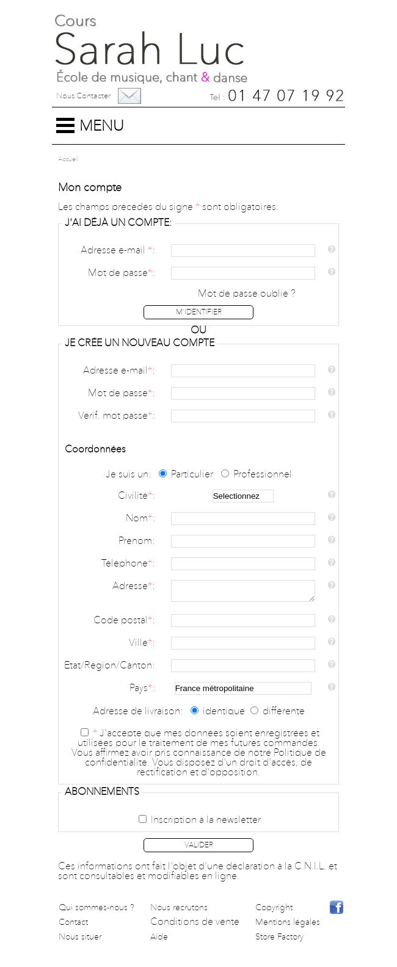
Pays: (142, 692)
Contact (73, 926)
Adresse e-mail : (118, 251)
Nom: (140, 519)
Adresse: (133, 587)
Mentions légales (287, 926)
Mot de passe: (121, 273)
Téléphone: (128, 564)
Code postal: (124, 624)
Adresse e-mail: (119, 371)
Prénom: (136, 541)
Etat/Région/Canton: (109, 670)
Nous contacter (83, 96)
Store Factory (279, 940)
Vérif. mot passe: (116, 416)
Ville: (142, 647)
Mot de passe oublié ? (247, 294)
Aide (159, 940)
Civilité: (136, 496)
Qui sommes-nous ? (96, 911)
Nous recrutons (179, 911)
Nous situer (80, 940)
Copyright (274, 911)
